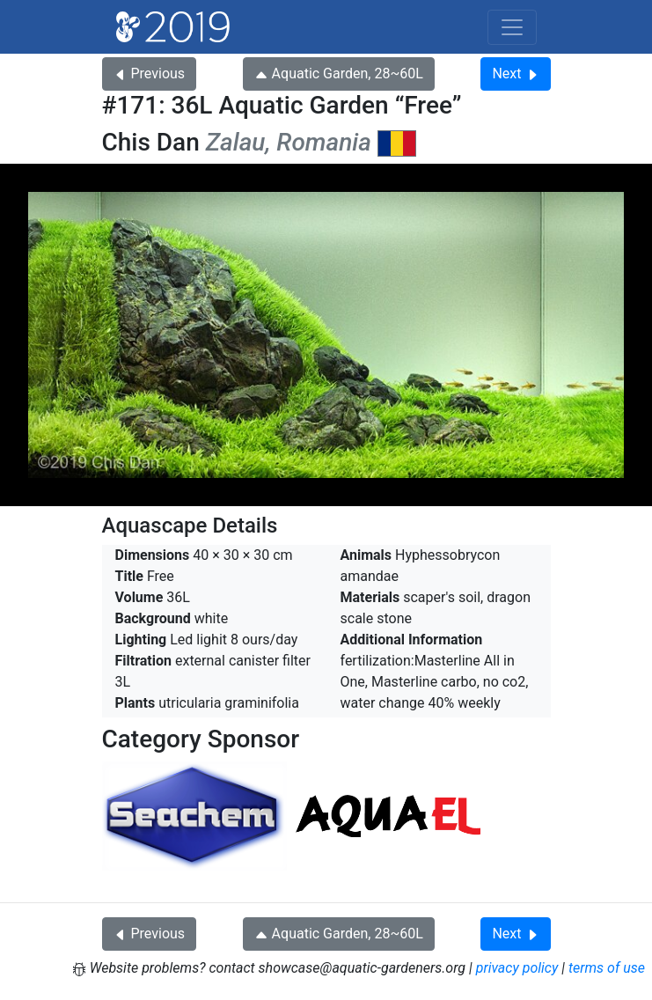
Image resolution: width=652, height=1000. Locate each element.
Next (515, 73)
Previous (150, 73)
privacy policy (517, 968)
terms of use (606, 968)
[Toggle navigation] (512, 27)
